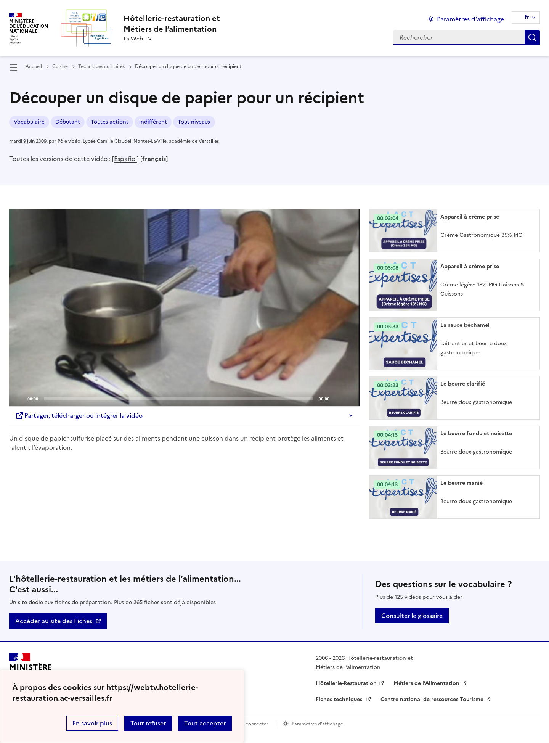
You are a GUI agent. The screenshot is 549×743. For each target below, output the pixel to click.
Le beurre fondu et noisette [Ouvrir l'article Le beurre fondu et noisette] (476, 433)
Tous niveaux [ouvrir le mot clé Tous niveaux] (194, 122)
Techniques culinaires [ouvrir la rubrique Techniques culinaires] (101, 66)
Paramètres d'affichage (317, 723)
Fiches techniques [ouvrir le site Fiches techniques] (340, 699)
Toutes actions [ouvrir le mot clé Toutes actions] (109, 122)
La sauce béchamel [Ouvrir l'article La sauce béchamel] (465, 325)
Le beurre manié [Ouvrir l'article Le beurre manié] (461, 483)
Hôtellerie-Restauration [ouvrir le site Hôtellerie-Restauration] (346, 683)
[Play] (184, 308)
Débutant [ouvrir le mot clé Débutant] (67, 122)
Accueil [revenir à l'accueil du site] (34, 66)
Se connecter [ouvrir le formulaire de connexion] (253, 723)
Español (125, 158)
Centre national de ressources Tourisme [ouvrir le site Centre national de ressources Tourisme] (431, 699)
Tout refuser (148, 723)
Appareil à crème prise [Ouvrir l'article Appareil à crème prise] (469, 217)
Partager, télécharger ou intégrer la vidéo (79, 415)
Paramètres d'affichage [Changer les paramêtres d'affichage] (470, 19)
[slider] (178, 398)
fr (527, 17)
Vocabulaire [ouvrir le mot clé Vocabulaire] (29, 122)
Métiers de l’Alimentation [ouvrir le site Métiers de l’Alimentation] (426, 683)
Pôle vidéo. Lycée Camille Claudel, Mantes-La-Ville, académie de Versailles (138, 141)
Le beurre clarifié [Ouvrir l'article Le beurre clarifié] (462, 384)
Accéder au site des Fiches (53, 621)
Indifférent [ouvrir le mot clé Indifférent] (153, 122)
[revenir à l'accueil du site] (172, 23)
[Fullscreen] (349, 398)
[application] (184, 308)
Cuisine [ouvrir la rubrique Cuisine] (60, 66)
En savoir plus (92, 723)
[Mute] (337, 398)
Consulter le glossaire (412, 615)
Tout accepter (205, 723)
